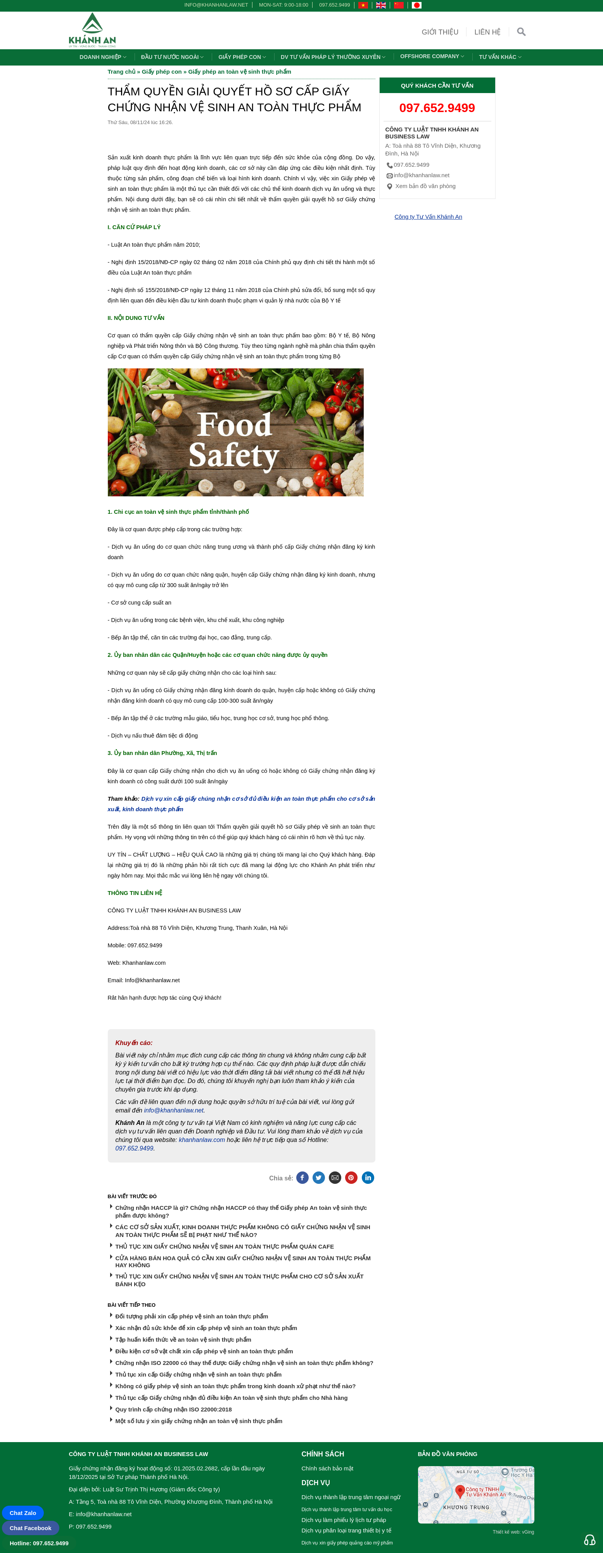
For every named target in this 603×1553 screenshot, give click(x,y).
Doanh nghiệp (103, 57)
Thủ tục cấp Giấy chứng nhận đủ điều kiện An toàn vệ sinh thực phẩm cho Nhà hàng (232, 1397)
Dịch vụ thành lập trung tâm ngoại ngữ (351, 1497)
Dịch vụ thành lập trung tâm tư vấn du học (347, 1509)
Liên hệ (487, 32)
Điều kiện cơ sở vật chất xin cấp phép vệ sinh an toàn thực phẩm (204, 1351)
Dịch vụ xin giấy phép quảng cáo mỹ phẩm (347, 1543)
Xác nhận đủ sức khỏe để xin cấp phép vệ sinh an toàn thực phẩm (206, 1328)
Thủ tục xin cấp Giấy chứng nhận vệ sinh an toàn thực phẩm (199, 1374)
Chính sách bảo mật (328, 1468)
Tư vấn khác (501, 57)
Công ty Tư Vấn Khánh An (429, 216)
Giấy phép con (243, 57)
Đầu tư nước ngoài (173, 57)
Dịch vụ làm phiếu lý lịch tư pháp (344, 1520)
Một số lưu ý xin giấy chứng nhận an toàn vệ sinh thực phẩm (199, 1421)
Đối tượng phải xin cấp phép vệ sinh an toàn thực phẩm (192, 1316)
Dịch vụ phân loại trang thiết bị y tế (346, 1530)
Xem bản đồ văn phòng (420, 186)
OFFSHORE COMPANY (433, 56)
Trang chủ (122, 71)
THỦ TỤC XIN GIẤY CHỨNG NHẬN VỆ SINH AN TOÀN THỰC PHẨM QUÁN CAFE (225, 1246)
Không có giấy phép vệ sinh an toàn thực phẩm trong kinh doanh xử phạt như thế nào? (236, 1386)
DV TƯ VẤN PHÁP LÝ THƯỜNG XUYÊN (334, 57)
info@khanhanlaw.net (214, 5)
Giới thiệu (440, 32)
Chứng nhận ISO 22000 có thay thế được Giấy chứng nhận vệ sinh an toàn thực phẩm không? (244, 1363)
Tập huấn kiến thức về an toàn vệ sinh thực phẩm (184, 1339)
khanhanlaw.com (202, 1140)
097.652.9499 (334, 5)
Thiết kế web (506, 1532)
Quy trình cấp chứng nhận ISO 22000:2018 (174, 1409)
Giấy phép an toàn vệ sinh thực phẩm (239, 71)
